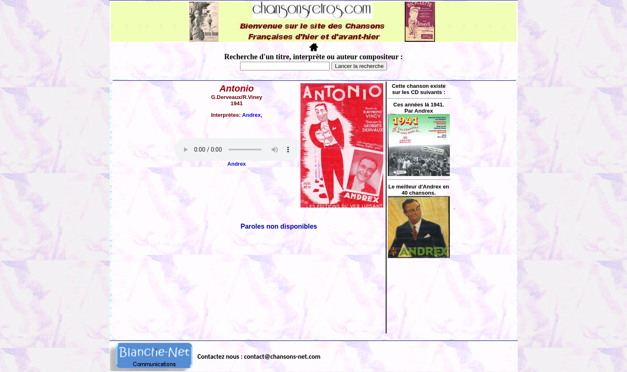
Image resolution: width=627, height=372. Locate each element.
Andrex (251, 115)
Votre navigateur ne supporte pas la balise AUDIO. (237, 149)
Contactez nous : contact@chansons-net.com (258, 356)
